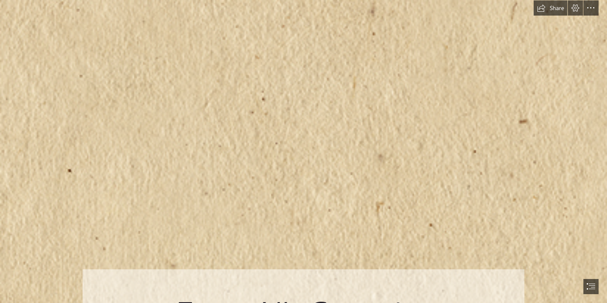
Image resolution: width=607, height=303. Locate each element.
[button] (550, 8)
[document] (303, 151)
